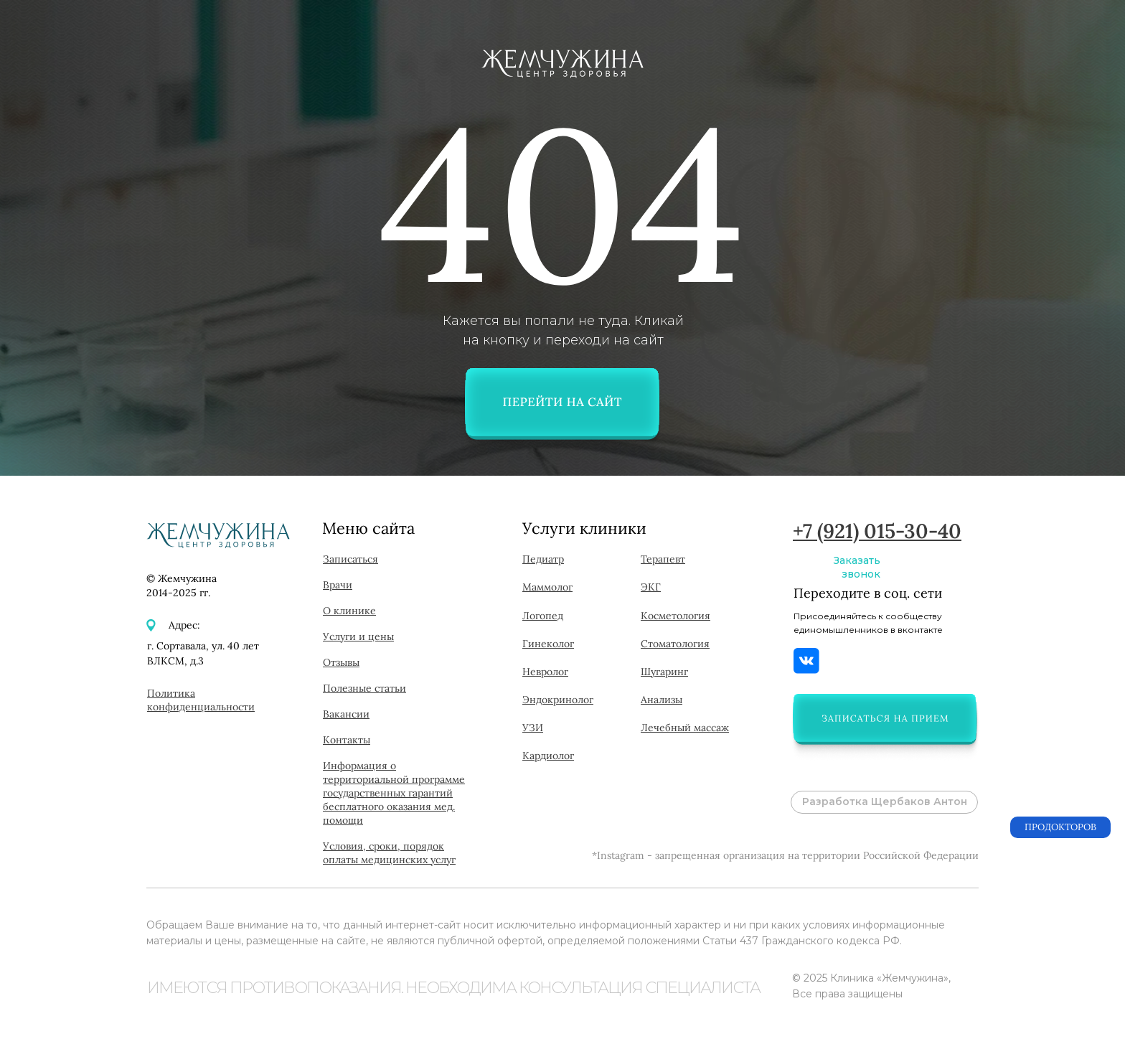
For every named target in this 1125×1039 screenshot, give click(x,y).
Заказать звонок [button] (857, 567)
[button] (884, 718)
